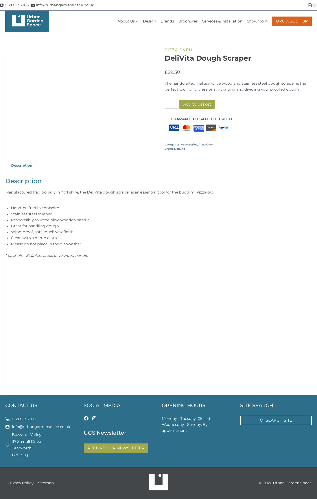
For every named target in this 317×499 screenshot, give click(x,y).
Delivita (179, 148)
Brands (167, 21)
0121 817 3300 (24, 419)
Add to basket (197, 104)
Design (149, 21)
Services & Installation (222, 21)
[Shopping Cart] (312, 5)
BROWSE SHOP (292, 21)
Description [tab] (21, 165)
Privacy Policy (20, 483)
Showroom (257, 21)
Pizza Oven (178, 50)
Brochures (188, 21)
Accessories (189, 144)
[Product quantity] (171, 104)
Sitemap (46, 483)
